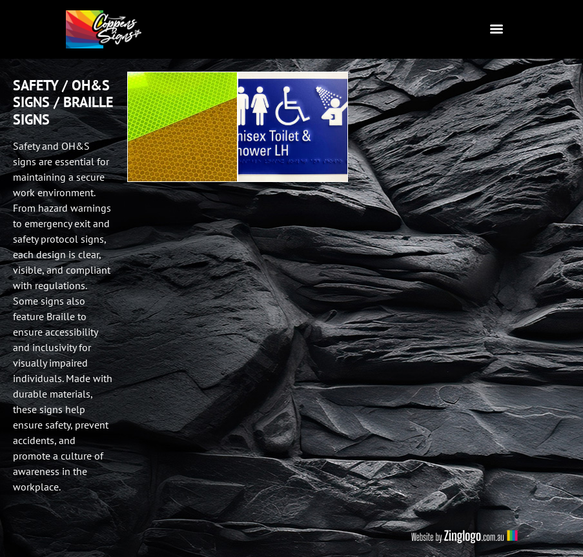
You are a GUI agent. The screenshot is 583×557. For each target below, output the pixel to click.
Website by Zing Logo (464, 537)
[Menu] (496, 29)
